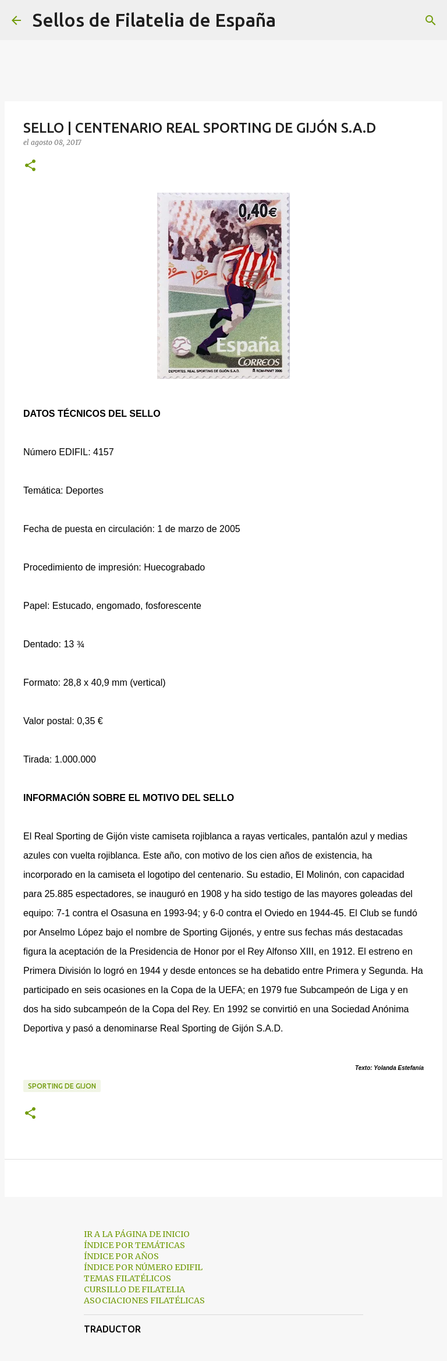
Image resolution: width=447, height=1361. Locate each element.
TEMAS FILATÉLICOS (127, 1278)
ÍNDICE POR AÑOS (121, 1256)
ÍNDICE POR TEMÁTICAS (134, 1245)
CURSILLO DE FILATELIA (134, 1289)
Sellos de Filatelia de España (154, 19)
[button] (30, 166)
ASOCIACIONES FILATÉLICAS (144, 1300)
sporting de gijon (62, 1086)
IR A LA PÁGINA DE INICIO (137, 1234)
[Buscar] (292, 20)
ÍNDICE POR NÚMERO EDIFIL (143, 1267)
